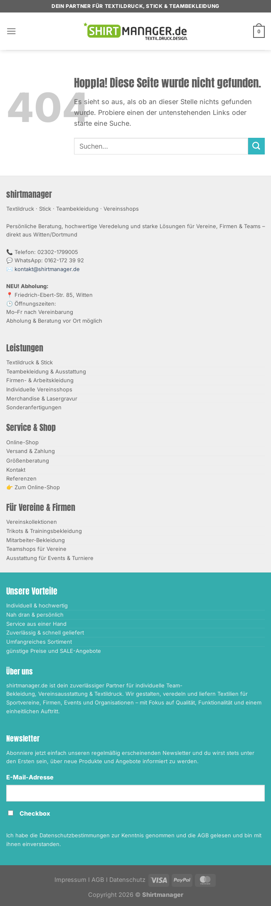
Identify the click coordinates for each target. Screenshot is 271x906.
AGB (97, 880)
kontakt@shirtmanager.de (47, 269)
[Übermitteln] (256, 146)
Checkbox (35, 813)
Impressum (70, 880)
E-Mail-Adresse (30, 777)
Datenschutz (127, 880)
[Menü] (11, 31)
